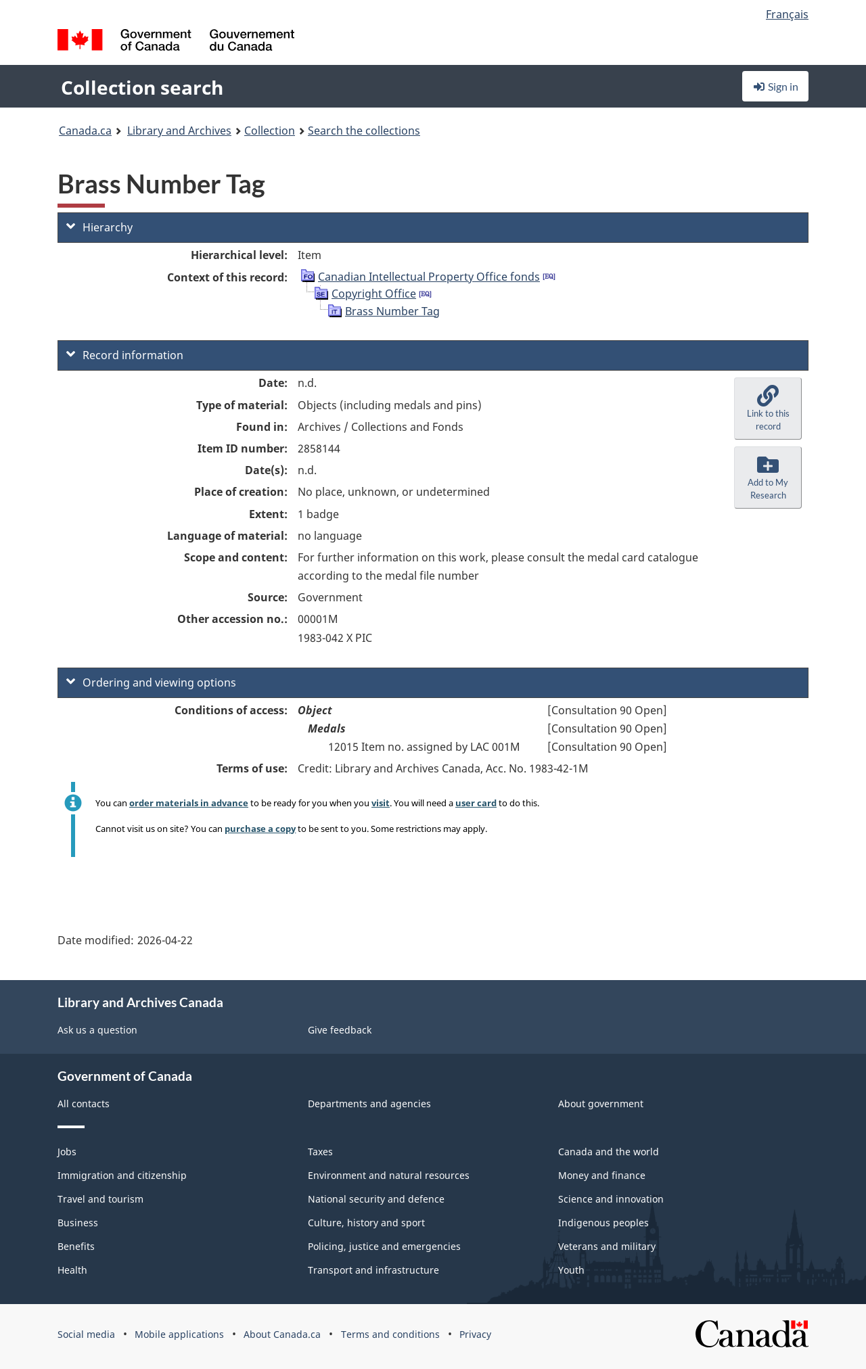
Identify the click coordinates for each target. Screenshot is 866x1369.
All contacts (84, 1103)
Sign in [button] (775, 86)
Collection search (142, 87)
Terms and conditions (390, 1334)
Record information (124, 355)
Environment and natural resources (389, 1175)
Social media (86, 1334)
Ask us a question (97, 1029)
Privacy (475, 1334)
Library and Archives (179, 130)
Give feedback (339, 1029)
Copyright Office (374, 293)
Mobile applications (179, 1334)
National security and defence (376, 1198)
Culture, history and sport (366, 1222)
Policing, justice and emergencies (384, 1246)
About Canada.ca (282, 1334)
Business (78, 1222)
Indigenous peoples (603, 1222)
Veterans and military (607, 1246)
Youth (571, 1269)
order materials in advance (188, 803)
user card (476, 803)
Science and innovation (611, 1198)
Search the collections (364, 130)
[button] (768, 408)
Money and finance (601, 1175)
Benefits (76, 1246)
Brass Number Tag (392, 311)
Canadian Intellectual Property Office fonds (429, 276)
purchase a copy (260, 828)
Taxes (320, 1151)
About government (600, 1103)
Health (72, 1269)
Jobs (67, 1151)
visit (380, 803)
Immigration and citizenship (122, 1175)
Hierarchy (99, 227)
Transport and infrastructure (373, 1269)
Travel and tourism (100, 1198)
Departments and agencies (369, 1103)
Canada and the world (608, 1151)
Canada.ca (85, 130)
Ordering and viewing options (151, 682)
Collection (269, 130)
